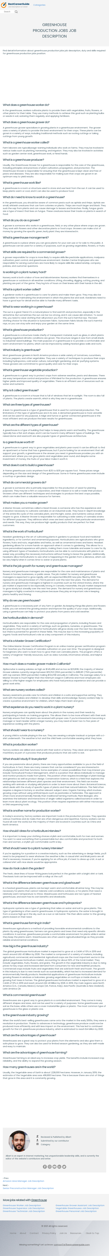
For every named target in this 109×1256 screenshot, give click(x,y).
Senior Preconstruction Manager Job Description (28, 1188)
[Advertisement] (54, 79)
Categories (39, 4)
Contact (34, 1233)
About (23, 1233)
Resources (75, 1233)
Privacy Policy (49, 1233)
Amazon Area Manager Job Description (23, 1180)
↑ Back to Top (92, 1233)
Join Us (63, 1233)
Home (13, 1233)
